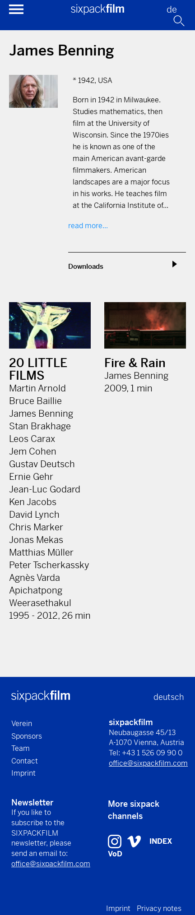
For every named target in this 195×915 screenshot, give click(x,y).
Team (20, 748)
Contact (24, 761)
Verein (21, 723)
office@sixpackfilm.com (148, 763)
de (172, 9)
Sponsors (26, 736)
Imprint (23, 773)
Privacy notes (159, 908)
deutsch (168, 697)
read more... (88, 225)
